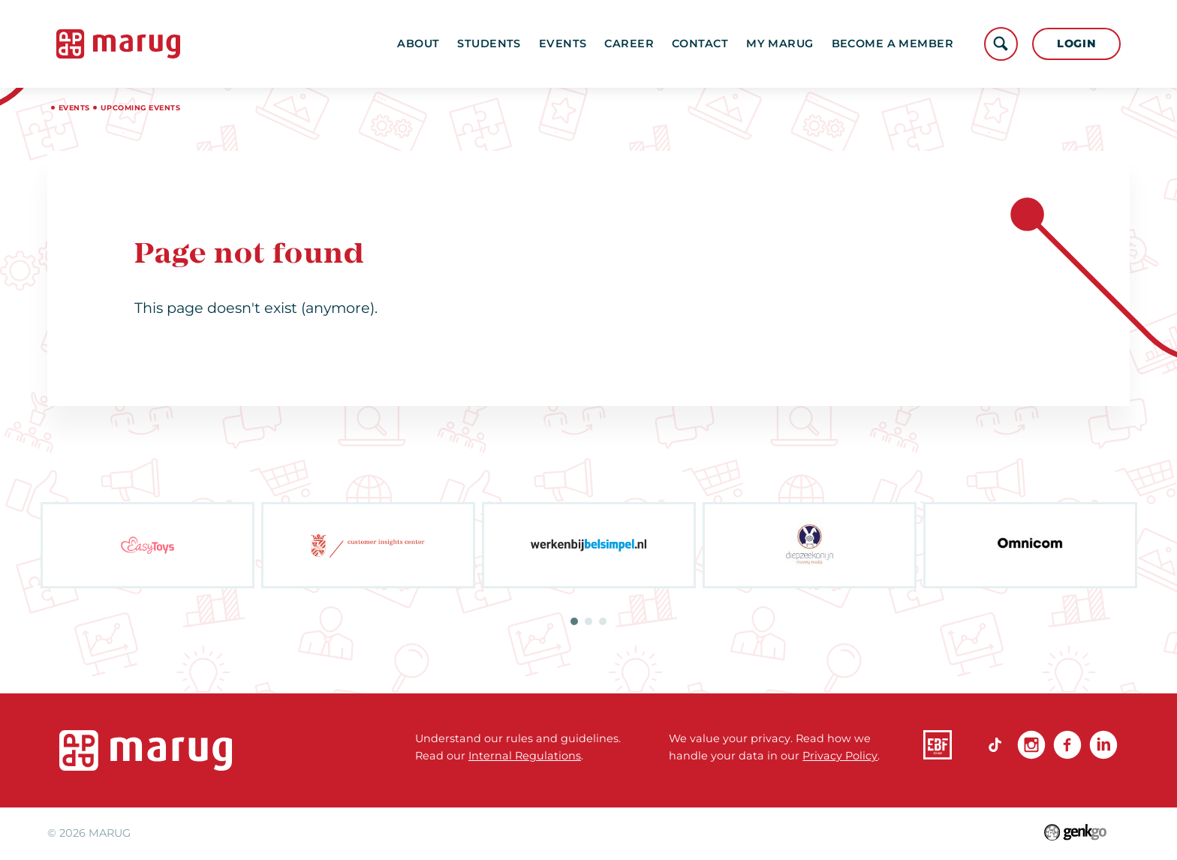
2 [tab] (588, 621)
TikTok (995, 744)
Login (1077, 43)
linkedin (1103, 744)
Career (629, 43)
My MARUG (779, 43)
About (418, 43)
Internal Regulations (524, 755)
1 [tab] (574, 621)
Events (563, 43)
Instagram (1031, 744)
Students (488, 43)
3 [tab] (603, 621)
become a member (893, 43)
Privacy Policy (839, 755)
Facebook (1067, 744)
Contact (700, 43)
